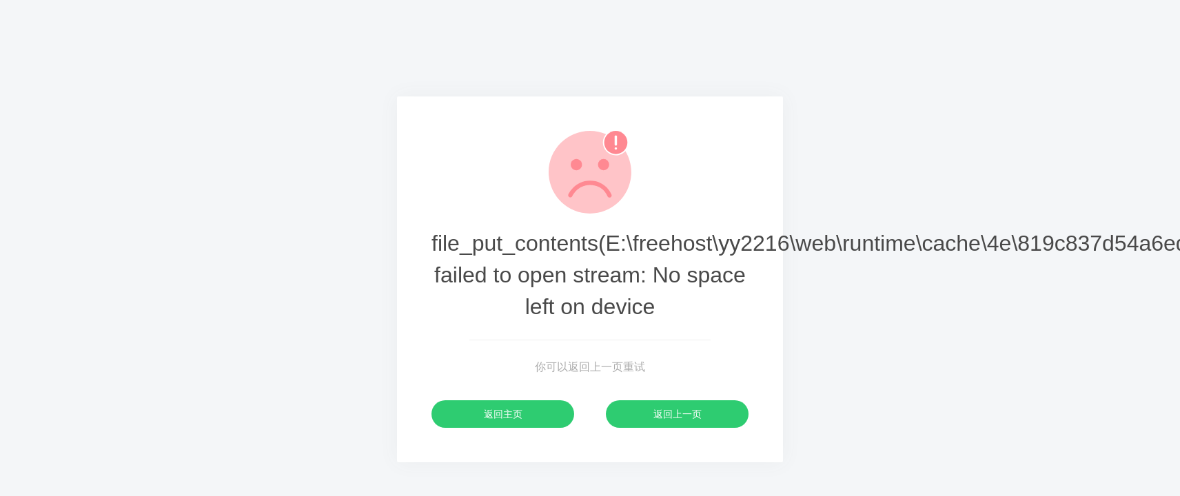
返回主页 (503, 414)
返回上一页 (677, 414)
